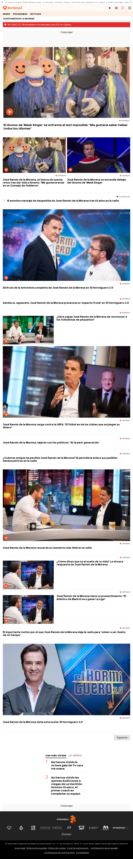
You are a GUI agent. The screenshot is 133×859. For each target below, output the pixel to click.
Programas (20, 14)
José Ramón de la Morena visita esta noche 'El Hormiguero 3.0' (43, 722)
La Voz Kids (47, 2)
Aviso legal (20, 848)
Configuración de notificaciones (59, 853)
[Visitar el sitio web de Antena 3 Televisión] (9, 828)
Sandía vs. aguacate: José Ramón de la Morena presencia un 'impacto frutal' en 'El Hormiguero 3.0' (66, 302)
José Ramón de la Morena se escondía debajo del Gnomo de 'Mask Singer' (96, 181)
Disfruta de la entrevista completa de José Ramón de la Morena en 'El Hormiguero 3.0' (58, 287)
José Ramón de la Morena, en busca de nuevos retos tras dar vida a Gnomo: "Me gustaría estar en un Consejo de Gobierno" (34, 182)
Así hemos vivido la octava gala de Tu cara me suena (67, 765)
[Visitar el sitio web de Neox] (33, 828)
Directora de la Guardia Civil (85, 2)
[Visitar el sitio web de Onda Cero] (81, 828)
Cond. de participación (78, 848)
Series (6, 14)
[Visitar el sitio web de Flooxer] (66, 834)
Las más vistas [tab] (55, 755)
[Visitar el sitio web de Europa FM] (93, 828)
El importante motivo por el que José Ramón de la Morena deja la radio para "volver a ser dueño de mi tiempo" (64, 633)
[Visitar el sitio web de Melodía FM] (106, 828)
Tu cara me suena (13, 2)
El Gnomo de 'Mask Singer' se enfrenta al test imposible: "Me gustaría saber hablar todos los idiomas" (65, 126)
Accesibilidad (82, 853)
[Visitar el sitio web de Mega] (57, 828)
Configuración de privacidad (104, 848)
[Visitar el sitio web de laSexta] (21, 828)
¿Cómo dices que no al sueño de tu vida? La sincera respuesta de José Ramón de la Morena (90, 563)
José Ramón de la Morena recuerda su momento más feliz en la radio (47, 547)
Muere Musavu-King (32, 2)
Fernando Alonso (62, 2)
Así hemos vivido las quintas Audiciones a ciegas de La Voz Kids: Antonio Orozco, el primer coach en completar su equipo (66, 785)
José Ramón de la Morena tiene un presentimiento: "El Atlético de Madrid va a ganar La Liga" (91, 597)
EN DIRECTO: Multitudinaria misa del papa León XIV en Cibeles (39, 25)
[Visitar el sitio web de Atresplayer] (121, 828)
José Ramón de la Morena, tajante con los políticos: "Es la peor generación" (51, 442)
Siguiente (122, 737)
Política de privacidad (36, 848)
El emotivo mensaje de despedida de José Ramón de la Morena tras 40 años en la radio (61, 200)
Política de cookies (57, 848)
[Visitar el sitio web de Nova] (45, 828)
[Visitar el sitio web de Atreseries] (69, 828)
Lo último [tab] (75, 755)
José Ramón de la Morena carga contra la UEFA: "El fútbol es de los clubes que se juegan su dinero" (61, 426)
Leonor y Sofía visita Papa (111, 2)
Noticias (35, 14)
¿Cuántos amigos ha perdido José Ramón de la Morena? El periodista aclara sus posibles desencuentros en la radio (60, 459)
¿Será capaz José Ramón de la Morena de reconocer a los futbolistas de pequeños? (92, 318)
